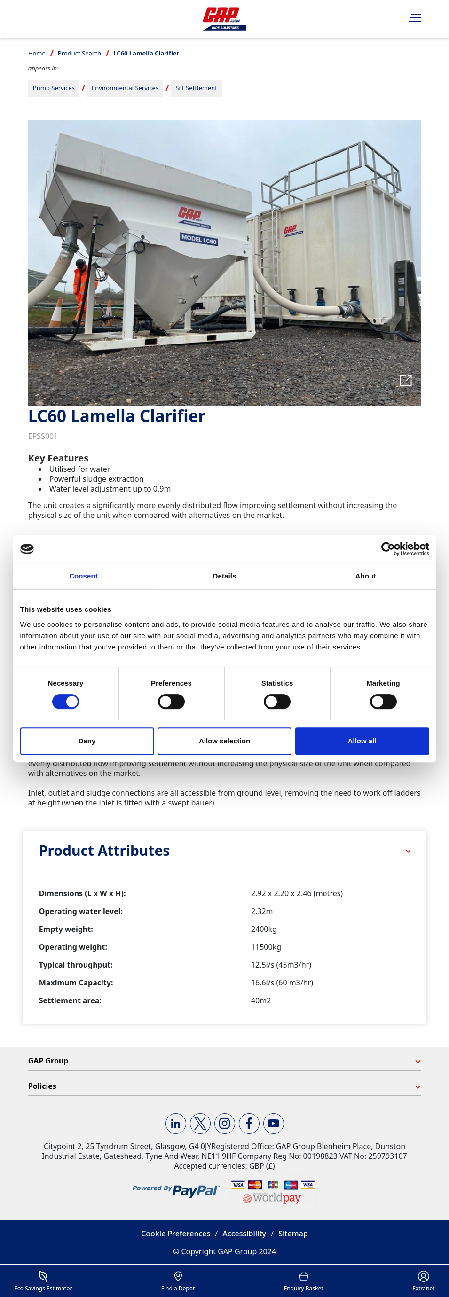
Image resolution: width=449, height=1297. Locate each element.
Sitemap (293, 1233)
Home (37, 53)
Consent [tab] (83, 576)
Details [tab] (224, 576)
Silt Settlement (196, 88)
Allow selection (224, 741)
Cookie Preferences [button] (175, 1233)
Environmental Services (125, 88)
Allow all (362, 741)
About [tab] (365, 576)
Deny (87, 741)
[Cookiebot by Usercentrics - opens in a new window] (388, 549)
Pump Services (54, 88)
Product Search (79, 53)
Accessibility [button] (244, 1233)
